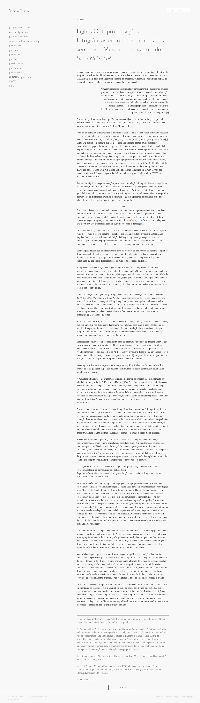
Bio (9, 699)
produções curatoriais (20, 27)
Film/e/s (13, 86)
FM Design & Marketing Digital (182, 696)
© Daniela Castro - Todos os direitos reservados (27, 696)
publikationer (15, 68)
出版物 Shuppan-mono (21, 77)
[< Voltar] (81, 19)
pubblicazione (16, 63)
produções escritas (18, 36)
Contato (15, 699)
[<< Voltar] (122, 687)
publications (15, 50)
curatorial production (19, 32)
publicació (14, 59)
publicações (15, 45)
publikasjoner (15, 72)
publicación (15, 54)
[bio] (172, 10)
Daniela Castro (18, 10)
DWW (12, 81)
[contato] (183, 10)
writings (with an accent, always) (25, 41)
